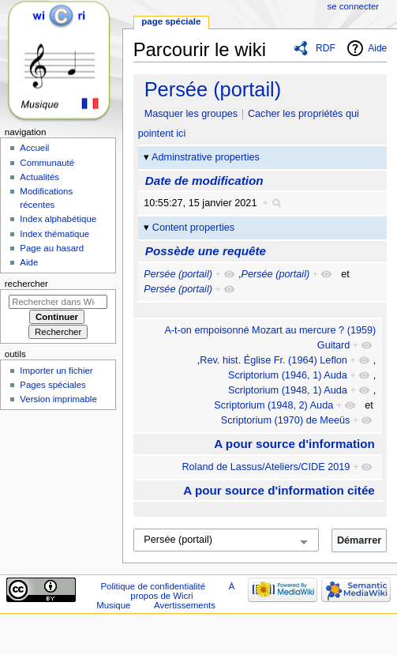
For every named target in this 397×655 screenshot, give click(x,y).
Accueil (34, 147)
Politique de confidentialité (152, 586)
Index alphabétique (58, 219)
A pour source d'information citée (279, 490)
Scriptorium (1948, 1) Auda (287, 390)
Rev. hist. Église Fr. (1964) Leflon (273, 360)
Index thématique (54, 234)
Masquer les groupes (191, 113)
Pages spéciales (52, 385)
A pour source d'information (294, 443)
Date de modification (204, 180)
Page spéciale (170, 21)
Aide (377, 48)
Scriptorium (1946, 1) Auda (287, 375)
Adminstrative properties (206, 157)
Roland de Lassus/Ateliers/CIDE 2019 (266, 466)
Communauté (47, 163)
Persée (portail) (213, 89)
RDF (325, 48)
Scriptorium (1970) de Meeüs (285, 420)
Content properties (193, 227)
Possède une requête (205, 251)
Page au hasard (52, 248)
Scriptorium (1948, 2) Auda (273, 405)
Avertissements (184, 605)
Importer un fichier (56, 370)
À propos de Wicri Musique (165, 596)
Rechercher (26, 283)
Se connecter (354, 6)
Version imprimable (58, 399)
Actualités (39, 177)
